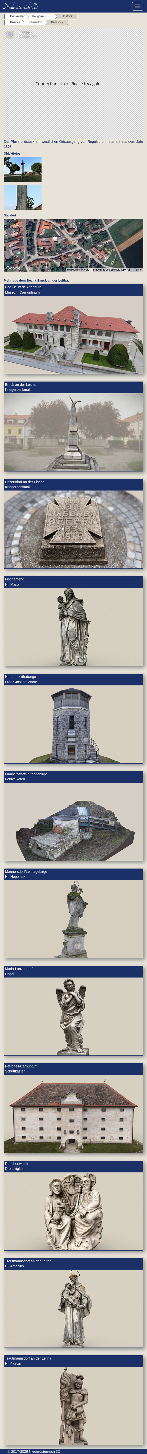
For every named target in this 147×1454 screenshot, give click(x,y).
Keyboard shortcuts (78, 269)
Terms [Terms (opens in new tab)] (138, 269)
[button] (73, 242)
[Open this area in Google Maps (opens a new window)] (13, 268)
